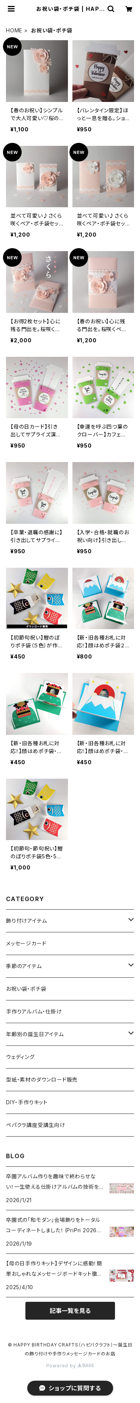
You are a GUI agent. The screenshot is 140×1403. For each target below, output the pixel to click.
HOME (14, 30)
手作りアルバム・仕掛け (34, 1011)
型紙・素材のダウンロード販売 (42, 1079)
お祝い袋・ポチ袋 (26, 989)
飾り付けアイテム (26, 920)
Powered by (70, 1365)
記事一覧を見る (70, 1310)
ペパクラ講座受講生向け (35, 1125)
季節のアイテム (24, 966)
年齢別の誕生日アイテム (35, 1034)
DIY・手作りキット (27, 1102)
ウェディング (20, 1057)
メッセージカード (26, 943)
